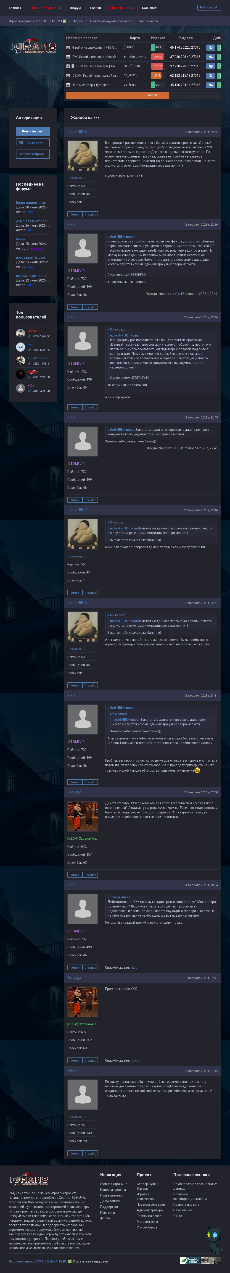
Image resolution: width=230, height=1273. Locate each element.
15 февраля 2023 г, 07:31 (201, 978)
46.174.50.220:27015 (185, 47)
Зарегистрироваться (34, 154)
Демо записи (110, 1201)
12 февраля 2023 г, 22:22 (201, 132)
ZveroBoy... (35, 248)
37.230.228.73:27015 (185, 66)
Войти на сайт (209, 7)
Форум (75, 8)
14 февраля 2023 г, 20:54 (201, 885)
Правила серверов (151, 1204)
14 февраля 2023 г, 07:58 (201, 792)
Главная (15, 8)
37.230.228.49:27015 (185, 57)
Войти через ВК (34, 143)
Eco (134, 967)
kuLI (30, 230)
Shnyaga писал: (120, 897)
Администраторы (150, 1210)
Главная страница (113, 1184)
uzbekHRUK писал (121, 429)
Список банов (147, 1227)
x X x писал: (116, 329)
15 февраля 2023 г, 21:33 (201, 1071)
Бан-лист (149, 8)
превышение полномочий (36, 276)
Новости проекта (113, 1189)
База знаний (182, 1210)
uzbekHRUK (77, 131)
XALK (72, 1070)
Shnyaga (74, 792)
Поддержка (109, 1207)
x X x (71, 224)
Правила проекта (186, 1204)
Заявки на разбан (150, 1216)
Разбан (95, 8)
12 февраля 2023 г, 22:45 (201, 417)
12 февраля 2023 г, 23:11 (201, 695)
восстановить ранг (30, 257)
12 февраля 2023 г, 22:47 (201, 603)
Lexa (30, 212)
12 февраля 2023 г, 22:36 (201, 224)
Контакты (107, 1212)
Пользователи (111, 1195)
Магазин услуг (148, 1221)
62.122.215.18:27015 (185, 75)
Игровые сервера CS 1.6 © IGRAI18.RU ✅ (37, 21)
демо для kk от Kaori (32, 221)
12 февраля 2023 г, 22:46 (201, 510)
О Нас (177, 1216)
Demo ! (21, 239)
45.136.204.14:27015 (185, 85)
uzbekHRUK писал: (122, 237)
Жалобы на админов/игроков (110, 21)
